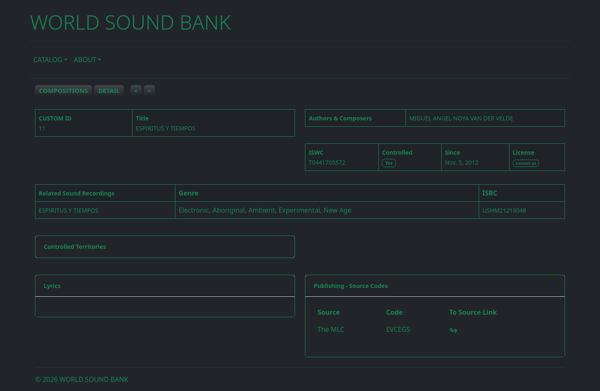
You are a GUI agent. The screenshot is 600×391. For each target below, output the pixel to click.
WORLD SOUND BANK (130, 21)
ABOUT (85, 59)
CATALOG (47, 59)
